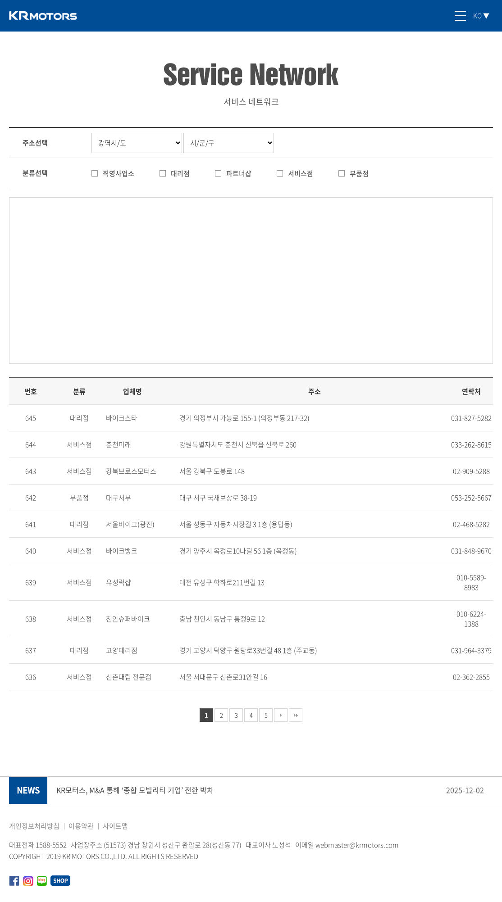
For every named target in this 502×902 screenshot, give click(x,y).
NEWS (28, 790)
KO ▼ (481, 15)
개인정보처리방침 (34, 826)
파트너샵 (238, 173)
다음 (281, 715)
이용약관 (81, 826)
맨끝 (295, 715)
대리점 (180, 173)
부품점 (359, 173)
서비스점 (300, 173)
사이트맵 (115, 826)
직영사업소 (118, 173)
